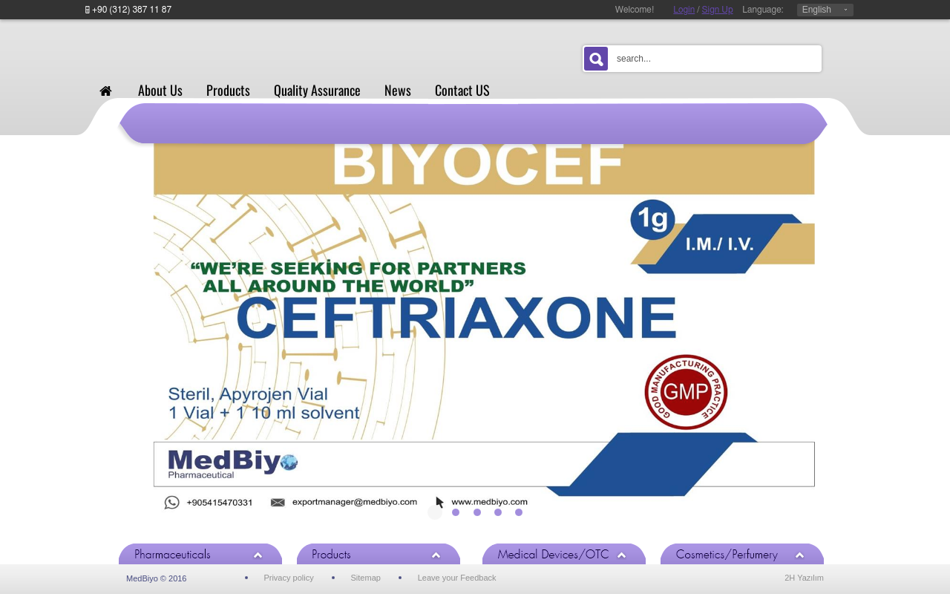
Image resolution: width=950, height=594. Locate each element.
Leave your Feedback (457, 577)
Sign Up (717, 9)
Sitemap (366, 577)
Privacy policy (288, 577)
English (816, 9)
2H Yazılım (804, 577)
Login (684, 9)
